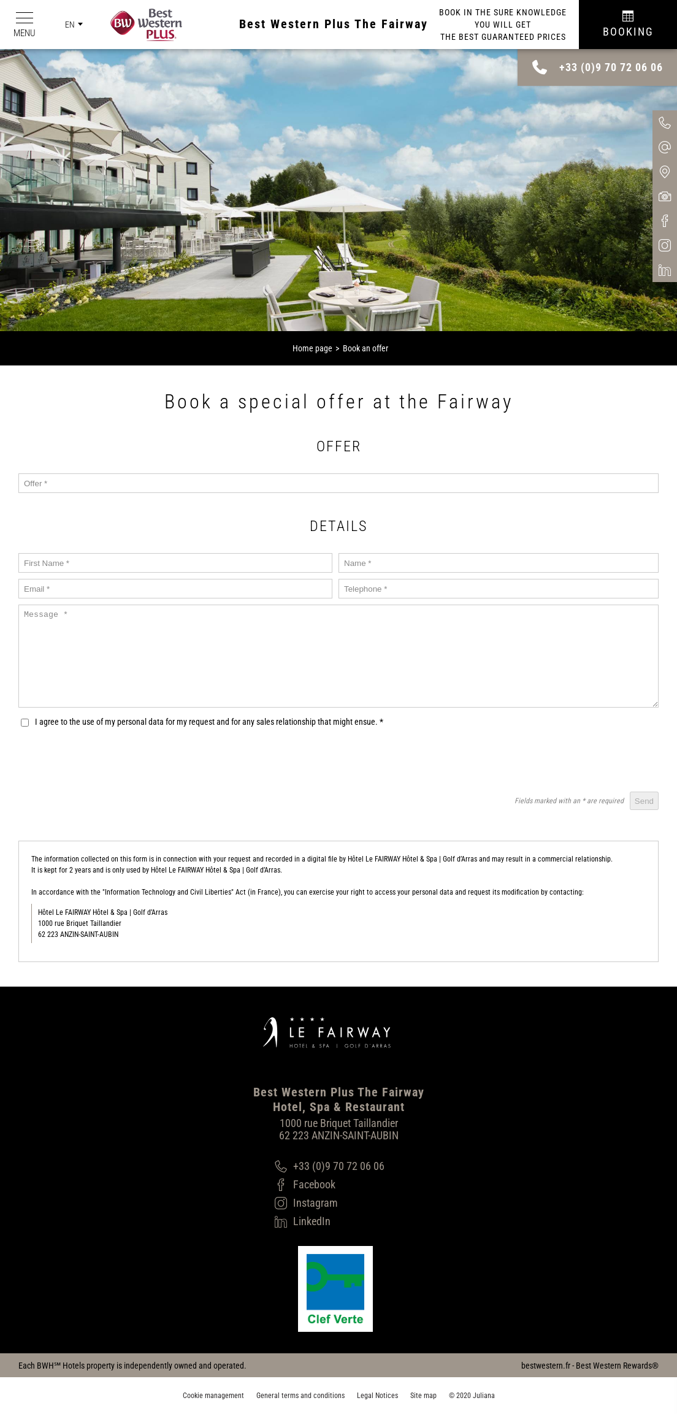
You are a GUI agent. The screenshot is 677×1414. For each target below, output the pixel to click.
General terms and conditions (300, 1395)
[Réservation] (628, 24)
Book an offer (365, 348)
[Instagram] (329, 1203)
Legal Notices (377, 1395)
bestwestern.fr (545, 1365)
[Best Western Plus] (140, 25)
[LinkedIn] (329, 1221)
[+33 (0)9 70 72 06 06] (329, 1166)
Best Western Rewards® (617, 1365)
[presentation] (565, 761)
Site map (423, 1395)
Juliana (484, 1395)
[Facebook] (329, 1185)
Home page (312, 348)
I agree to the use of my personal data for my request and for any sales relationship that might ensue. (209, 722)
